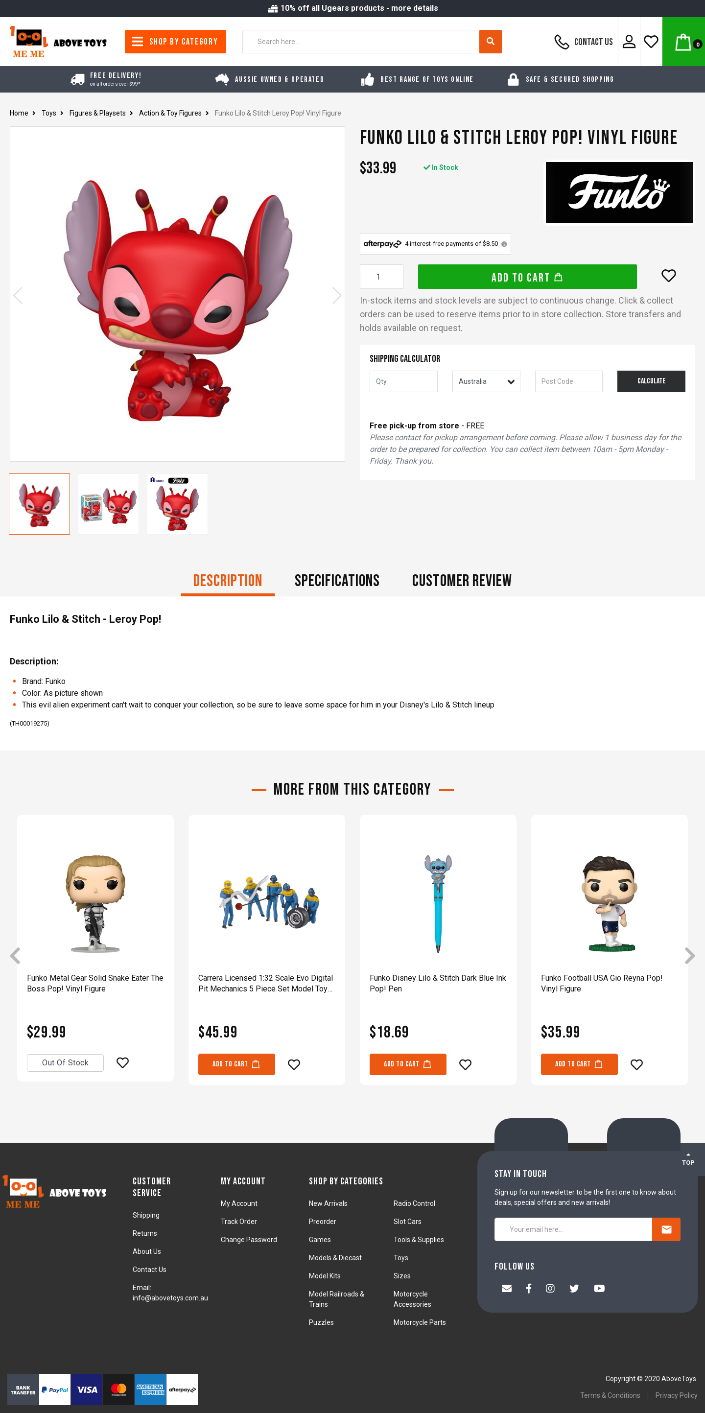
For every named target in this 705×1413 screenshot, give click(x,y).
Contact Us (582, 41)
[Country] (486, 381)
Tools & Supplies (419, 1240)
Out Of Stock (65, 1062)
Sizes (402, 1276)
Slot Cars (408, 1221)
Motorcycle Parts (420, 1322)
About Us (147, 1251)
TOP (688, 1159)
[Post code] (569, 381)
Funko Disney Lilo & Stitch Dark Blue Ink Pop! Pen (438, 983)
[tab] (228, 582)
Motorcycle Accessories (412, 1299)
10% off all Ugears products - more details (352, 8)
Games (320, 1240)
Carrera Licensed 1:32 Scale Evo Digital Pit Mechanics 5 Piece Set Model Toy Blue (265, 983)
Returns (145, 1233)
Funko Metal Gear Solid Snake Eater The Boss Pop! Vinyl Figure (95, 983)
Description (227, 581)
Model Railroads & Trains (336, 1299)
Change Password (249, 1240)
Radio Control (414, 1203)
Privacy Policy (677, 1395)
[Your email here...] (573, 1229)
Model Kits (325, 1276)
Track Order (239, 1221)
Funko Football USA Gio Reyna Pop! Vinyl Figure (602, 983)
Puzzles (321, 1322)
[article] (95, 957)
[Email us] (506, 1290)
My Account (239, 1203)
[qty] (404, 381)
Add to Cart (528, 278)
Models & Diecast (335, 1258)
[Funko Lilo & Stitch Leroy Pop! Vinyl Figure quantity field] (381, 276)
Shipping (146, 1215)
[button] (669, 275)
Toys (401, 1258)
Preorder (322, 1221)
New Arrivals (328, 1203)
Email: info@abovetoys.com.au (170, 1293)
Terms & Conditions (610, 1395)
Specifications (337, 581)
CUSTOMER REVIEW (462, 581)
